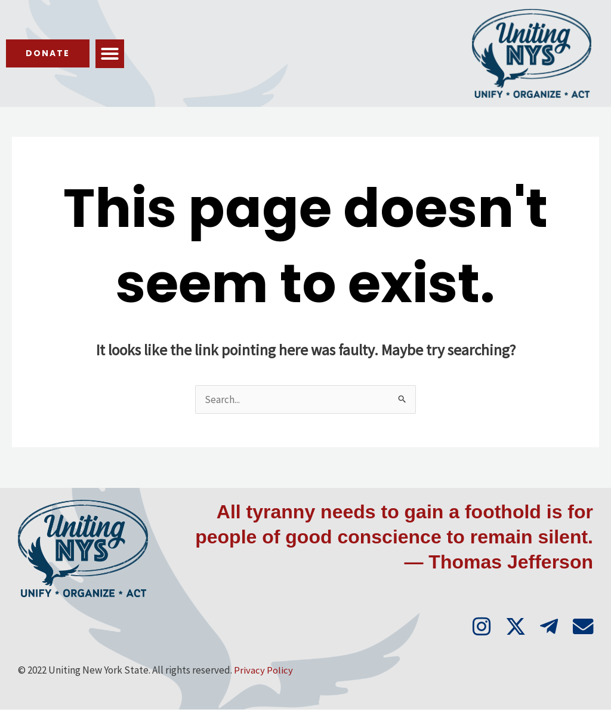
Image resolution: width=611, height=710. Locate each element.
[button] (112, 53)
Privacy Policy (263, 670)
